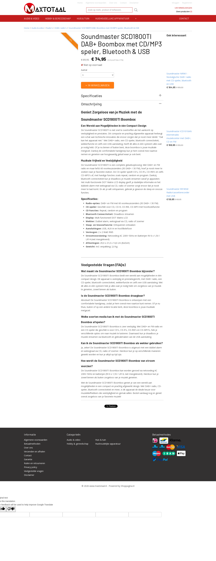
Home (80, 3)
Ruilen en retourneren (34, 463)
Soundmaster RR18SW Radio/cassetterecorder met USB (177, 192)
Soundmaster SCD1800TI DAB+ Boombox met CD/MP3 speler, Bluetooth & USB (104, 28)
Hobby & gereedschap (58, 18)
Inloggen (175, 3)
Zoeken (135, 10)
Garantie (28, 459)
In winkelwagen (99, 85)
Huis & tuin (83, 18)
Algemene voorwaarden (96, 3)
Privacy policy (30, 467)
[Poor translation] (11, 509)
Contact (123, 3)
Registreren (187, 3)
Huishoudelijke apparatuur (112, 18)
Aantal (84, 70)
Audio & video (31, 18)
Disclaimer (134, 3)
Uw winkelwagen (183, 7)
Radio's (49, 28)
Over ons (113, 3)
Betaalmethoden (32, 443)
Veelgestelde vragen (34, 471)
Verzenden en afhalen (34, 451)
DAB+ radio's (61, 28)
